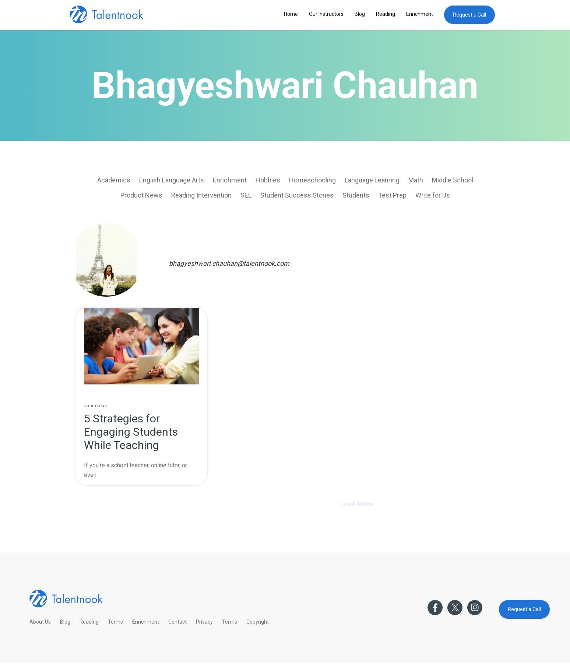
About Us (40, 622)
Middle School (452, 180)
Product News (141, 195)
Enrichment (419, 14)
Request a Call (469, 15)
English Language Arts (171, 180)
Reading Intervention (201, 195)
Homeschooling (312, 180)
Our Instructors (326, 14)
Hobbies (268, 180)
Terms (115, 622)
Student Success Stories (297, 195)
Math (415, 180)
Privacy (204, 622)
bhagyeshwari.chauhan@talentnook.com (229, 263)
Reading (385, 14)
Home (291, 14)
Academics (113, 180)
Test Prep (392, 195)
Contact (177, 622)
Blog (360, 14)
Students (355, 195)
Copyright (257, 622)
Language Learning (372, 180)
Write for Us (432, 195)
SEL (245, 195)
